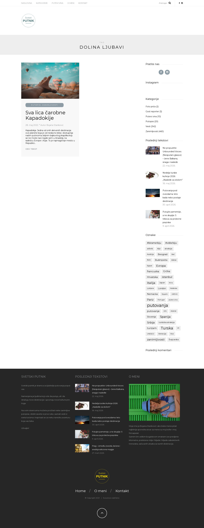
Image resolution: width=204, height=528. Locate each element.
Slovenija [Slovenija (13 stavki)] (151, 316)
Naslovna (26, 3)
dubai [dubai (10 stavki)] (173, 260)
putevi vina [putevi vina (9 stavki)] (173, 300)
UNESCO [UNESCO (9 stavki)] (150, 334)
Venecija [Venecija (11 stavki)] (162, 334)
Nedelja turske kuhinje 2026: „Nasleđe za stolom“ (173, 176)
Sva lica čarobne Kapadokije (45, 115)
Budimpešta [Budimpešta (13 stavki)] (161, 260)
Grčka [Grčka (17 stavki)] (166, 271)
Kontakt (82, 3)
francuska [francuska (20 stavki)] (153, 271)
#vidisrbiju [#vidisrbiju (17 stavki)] (171, 243)
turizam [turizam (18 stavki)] (152, 328)
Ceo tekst (31, 149)
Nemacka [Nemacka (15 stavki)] (152, 294)
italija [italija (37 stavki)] (151, 283)
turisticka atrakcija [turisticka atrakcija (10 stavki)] (167, 322)
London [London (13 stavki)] (162, 288)
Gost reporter (152, 111)
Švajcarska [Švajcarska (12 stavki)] (174, 339)
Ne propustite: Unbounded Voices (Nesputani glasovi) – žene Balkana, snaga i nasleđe (172, 155)
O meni (70, 3)
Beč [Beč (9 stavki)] (173, 254)
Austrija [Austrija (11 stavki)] (150, 254)
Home (80, 491)
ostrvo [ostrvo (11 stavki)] (175, 294)
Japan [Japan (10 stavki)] (162, 283)
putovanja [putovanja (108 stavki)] (157, 305)
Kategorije (42, 3)
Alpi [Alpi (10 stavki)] (159, 249)
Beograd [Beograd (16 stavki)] (162, 254)
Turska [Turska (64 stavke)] (167, 328)
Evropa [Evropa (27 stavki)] (161, 265)
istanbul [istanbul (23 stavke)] (167, 277)
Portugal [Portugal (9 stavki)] (161, 300)
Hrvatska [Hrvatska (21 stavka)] (152, 276)
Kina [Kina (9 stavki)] (171, 283)
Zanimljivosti (50, 105)
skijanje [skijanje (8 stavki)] (173, 311)
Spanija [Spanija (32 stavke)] (165, 316)
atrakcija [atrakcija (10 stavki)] (168, 249)
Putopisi (36, 105)
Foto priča (151, 106)
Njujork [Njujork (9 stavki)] (165, 294)
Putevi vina (57, 3)
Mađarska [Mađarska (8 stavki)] (173, 288)
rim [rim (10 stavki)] (165, 311)
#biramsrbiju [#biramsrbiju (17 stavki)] (154, 243)
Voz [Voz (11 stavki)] (172, 334)
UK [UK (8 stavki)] (178, 328)
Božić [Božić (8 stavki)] (149, 260)
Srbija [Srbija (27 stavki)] (151, 322)
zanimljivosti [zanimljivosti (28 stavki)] (156, 339)
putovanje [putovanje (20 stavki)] (153, 311)
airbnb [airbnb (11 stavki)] (150, 249)
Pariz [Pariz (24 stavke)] (150, 299)
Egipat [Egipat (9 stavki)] (149, 266)
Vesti (148, 126)
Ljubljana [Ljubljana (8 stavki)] (150, 288)
